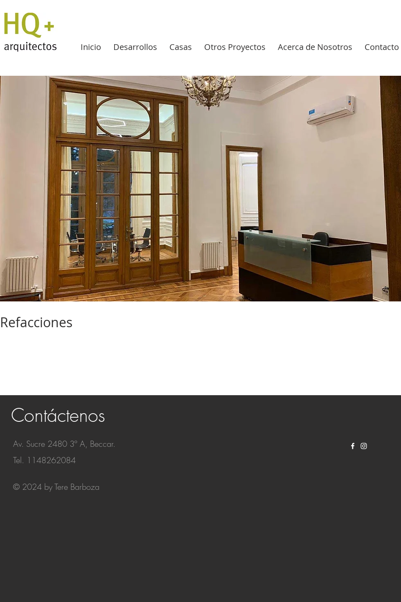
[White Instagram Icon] (364, 446)
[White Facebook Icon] (353, 446)
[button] (200, 188)
